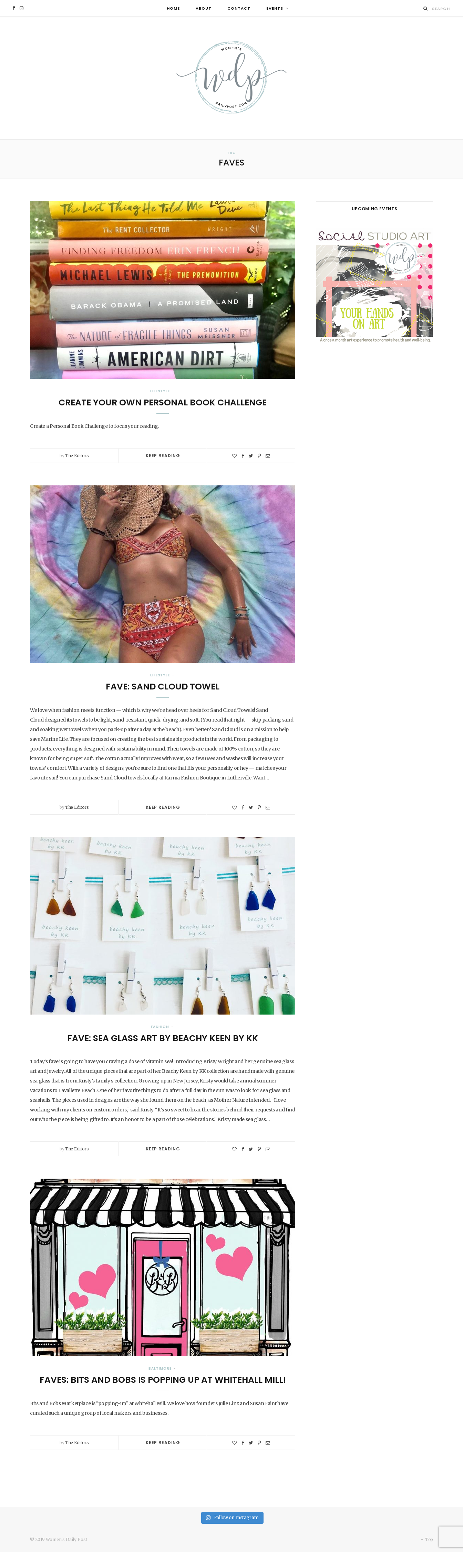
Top (426, 1539)
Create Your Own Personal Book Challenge (163, 402)
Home (173, 8)
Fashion (160, 1026)
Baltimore (160, 1368)
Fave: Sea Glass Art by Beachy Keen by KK (162, 1038)
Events (274, 8)
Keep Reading (163, 455)
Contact (238, 8)
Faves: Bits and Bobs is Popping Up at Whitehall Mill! (163, 1380)
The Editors (77, 455)
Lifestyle (160, 391)
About (204, 8)
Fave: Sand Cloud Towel (162, 687)
